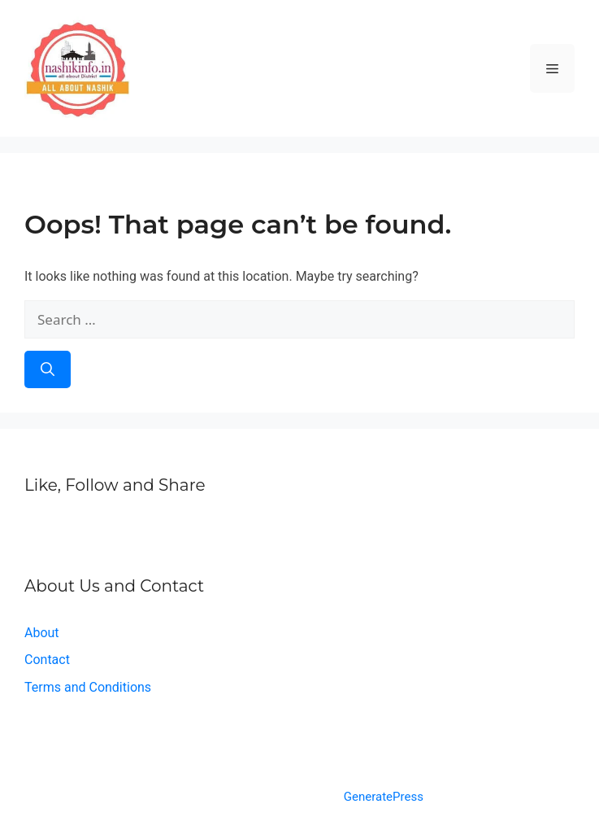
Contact (47, 659)
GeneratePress (383, 796)
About (41, 632)
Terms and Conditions (87, 687)
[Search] (47, 369)
